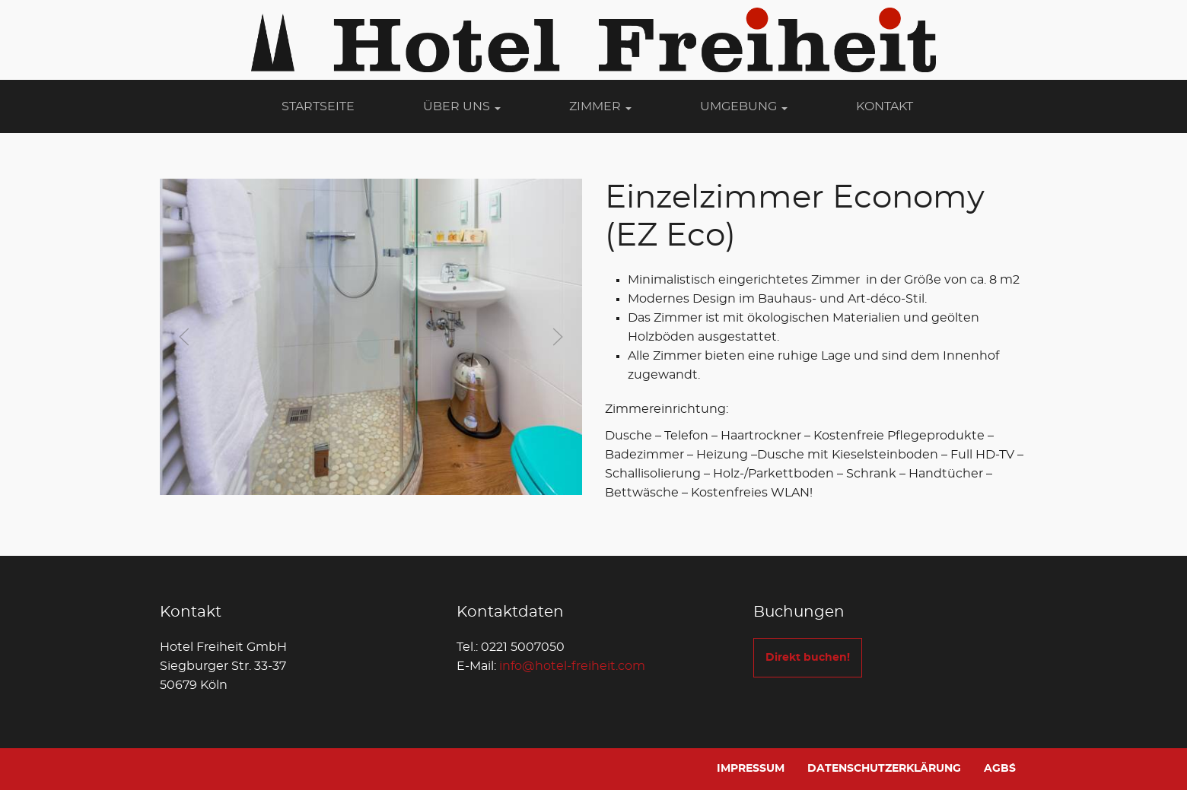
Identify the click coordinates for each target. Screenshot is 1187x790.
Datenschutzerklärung (884, 768)
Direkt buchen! (807, 657)
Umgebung (744, 106)
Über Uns (462, 106)
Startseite (318, 106)
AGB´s (1000, 768)
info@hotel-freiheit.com (572, 666)
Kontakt (884, 106)
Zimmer (600, 106)
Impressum (750, 768)
